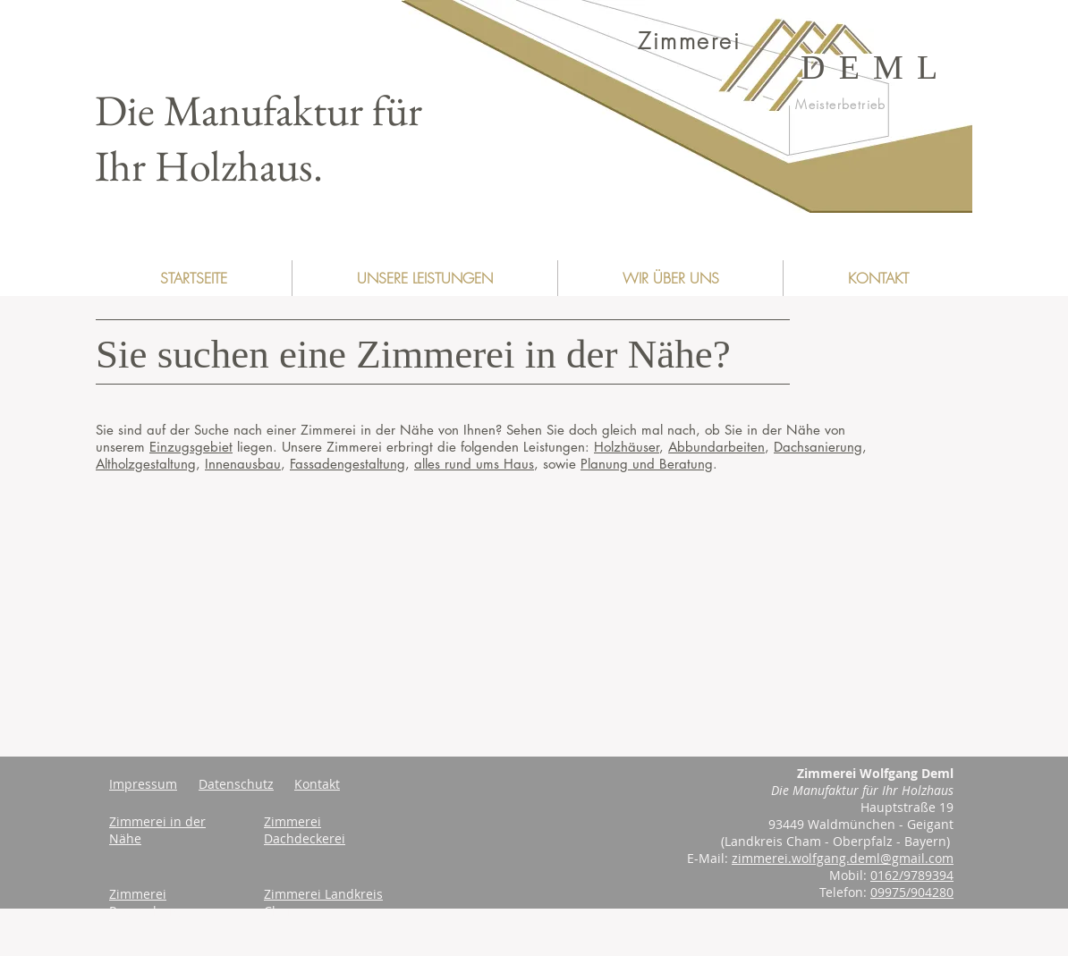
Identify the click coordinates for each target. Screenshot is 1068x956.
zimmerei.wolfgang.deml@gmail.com (843, 858)
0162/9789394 (912, 875)
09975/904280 (912, 892)
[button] (424, 278)
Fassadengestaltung (347, 463)
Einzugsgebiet (191, 446)
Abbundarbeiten (716, 446)
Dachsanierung (818, 446)
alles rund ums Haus (474, 463)
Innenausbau (243, 463)
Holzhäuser (626, 446)
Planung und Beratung (647, 463)
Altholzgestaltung (146, 463)
